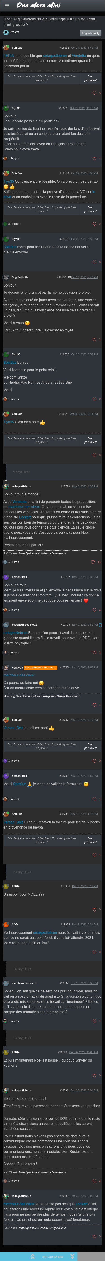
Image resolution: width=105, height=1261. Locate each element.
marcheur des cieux (24, 496)
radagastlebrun (55, 45)
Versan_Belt (19, 566)
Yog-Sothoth (20, 266)
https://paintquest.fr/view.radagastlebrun (42, 542)
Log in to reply (90, 22)
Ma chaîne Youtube (28, 685)
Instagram (48, 685)
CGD (15, 913)
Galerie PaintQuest (68, 685)
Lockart (25, 506)
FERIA (8, 45)
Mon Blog (9, 685)
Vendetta (79, 45)
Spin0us (17, 36)
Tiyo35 (16, 97)
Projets (14, 21)
